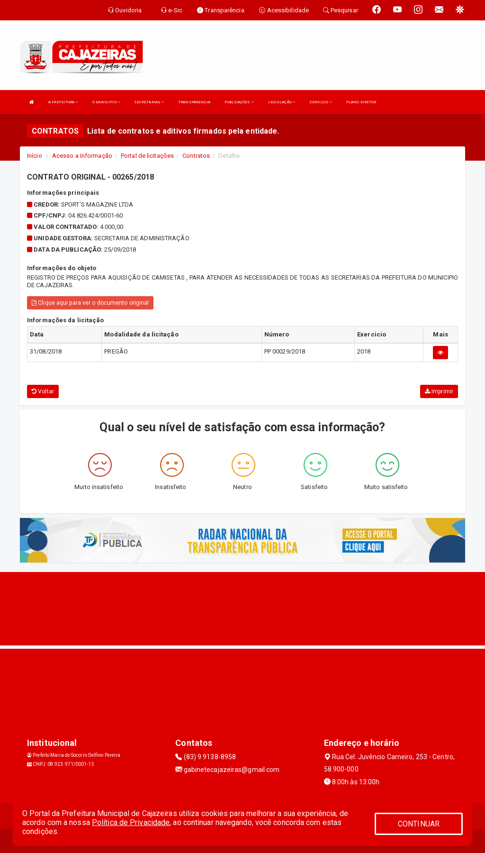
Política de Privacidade (131, 822)
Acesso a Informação (82, 155)
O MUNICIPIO (106, 102)
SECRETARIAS (149, 102)
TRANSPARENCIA (194, 102)
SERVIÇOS (320, 102)
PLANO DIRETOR (361, 102)
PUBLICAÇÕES (239, 102)
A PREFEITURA (63, 102)
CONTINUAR (419, 823)
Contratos (196, 155)
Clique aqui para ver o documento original (90, 302)
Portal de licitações (147, 155)
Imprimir (439, 391)
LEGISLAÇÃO (281, 102)
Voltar (43, 391)
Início (34, 155)
